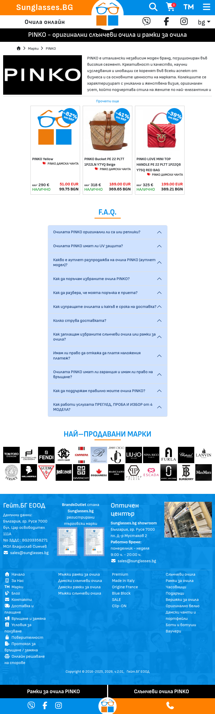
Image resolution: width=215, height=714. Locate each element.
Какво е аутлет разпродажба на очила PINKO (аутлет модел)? (104, 262)
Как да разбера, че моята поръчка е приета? (95, 292)
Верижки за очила (182, 599)
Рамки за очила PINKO (53, 691)
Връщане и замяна (25, 618)
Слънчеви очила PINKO (161, 691)
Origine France (125, 587)
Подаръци (175, 593)
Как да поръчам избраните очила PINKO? (91, 278)
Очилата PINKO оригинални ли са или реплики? (96, 232)
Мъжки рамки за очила (79, 574)
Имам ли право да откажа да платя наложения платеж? (97, 356)
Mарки (33, 48)
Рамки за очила (179, 580)
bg (201, 22)
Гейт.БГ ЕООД (138, 671)
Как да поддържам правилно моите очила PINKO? (99, 390)
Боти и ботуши (181, 624)
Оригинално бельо (183, 606)
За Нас (14, 580)
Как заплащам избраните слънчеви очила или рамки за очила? (104, 337)
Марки (13, 587)
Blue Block (121, 593)
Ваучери (173, 631)
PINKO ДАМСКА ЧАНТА (60, 164)
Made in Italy (123, 580)
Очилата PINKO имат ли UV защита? (88, 246)
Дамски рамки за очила (79, 587)
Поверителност (23, 637)
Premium (120, 574)
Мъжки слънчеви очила (79, 593)
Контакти (18, 599)
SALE (116, 599)
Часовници (176, 587)
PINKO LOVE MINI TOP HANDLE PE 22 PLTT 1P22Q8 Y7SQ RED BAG (159, 164)
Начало (14, 574)
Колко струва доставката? (79, 320)
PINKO (51, 48)
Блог (12, 593)
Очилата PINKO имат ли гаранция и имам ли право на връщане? (103, 374)
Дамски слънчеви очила (80, 580)
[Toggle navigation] (206, 7)
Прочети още (107, 101)
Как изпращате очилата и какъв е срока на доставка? (104, 306)
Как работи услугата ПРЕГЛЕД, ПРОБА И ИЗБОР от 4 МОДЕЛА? (103, 407)
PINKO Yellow (42, 159)
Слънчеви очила (180, 574)
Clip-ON (119, 606)
